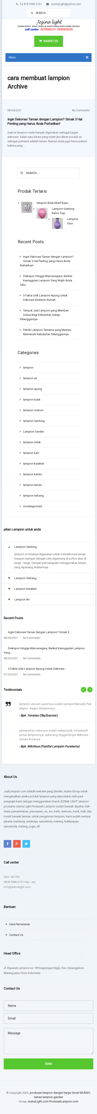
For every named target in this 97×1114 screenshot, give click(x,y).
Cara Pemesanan (19, 924)
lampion (28, 367)
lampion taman (32, 485)
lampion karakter (33, 463)
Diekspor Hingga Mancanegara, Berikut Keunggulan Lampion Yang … (44, 650)
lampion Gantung (34, 421)
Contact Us (16, 935)
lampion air (30, 378)
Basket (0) (48, 41)
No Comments (81, 110)
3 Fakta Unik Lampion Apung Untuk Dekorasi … (37, 668)
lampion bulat (31, 399)
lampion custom (33, 410)
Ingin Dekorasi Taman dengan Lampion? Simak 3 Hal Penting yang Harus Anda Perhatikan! (44, 121)
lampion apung (32, 388)
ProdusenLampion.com (63, 1101)
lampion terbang (33, 495)
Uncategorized (32, 506)
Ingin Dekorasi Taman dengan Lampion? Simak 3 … (40, 632)
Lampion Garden (33, 431)
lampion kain (31, 453)
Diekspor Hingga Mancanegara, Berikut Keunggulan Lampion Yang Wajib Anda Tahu (46, 280)
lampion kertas (32, 474)
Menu (12, 57)
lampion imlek (32, 442)
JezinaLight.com (37, 1101)
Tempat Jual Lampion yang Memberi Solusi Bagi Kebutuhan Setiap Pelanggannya (44, 315)
